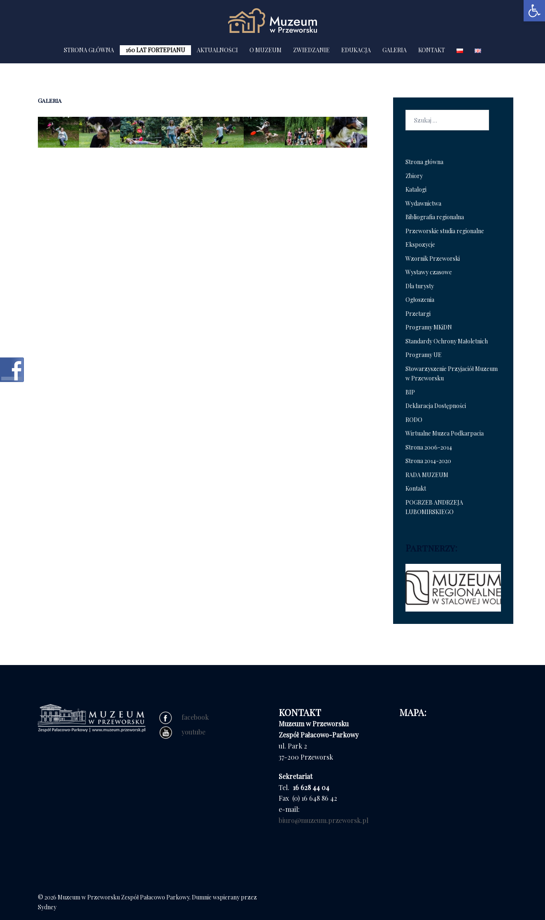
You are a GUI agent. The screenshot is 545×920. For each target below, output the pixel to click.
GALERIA (394, 50)
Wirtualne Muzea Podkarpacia (444, 433)
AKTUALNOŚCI (217, 50)
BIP (410, 392)
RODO (413, 420)
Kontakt (415, 488)
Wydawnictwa (423, 203)
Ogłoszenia (419, 300)
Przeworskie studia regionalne (444, 231)
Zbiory (414, 176)
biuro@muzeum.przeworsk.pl (323, 820)
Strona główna (424, 162)
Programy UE (423, 355)
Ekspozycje (420, 244)
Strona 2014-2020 (428, 461)
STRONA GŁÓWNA (89, 50)
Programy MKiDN (428, 327)
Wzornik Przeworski (432, 258)
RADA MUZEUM (426, 475)
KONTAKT (431, 50)
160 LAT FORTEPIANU (155, 50)
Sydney (47, 907)
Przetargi (418, 313)
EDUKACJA (356, 50)
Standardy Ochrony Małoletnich (446, 341)
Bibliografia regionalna (434, 217)
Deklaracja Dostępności (435, 406)
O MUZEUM (265, 50)
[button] (534, 10)
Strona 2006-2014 (428, 447)
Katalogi (415, 189)
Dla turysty (419, 286)
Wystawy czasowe (428, 272)
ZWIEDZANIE (311, 50)
